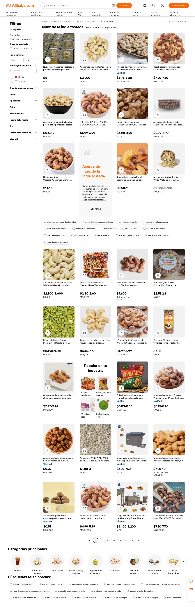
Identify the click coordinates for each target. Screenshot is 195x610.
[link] (191, 581)
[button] (113, 5)
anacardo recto (79, 235)
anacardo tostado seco (127, 235)
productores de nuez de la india (70, 591)
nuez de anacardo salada (56, 242)
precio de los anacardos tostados (60, 222)
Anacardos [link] (109, 21)
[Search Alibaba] (76, 5)
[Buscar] (124, 5)
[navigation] (23, 281)
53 (132, 540)
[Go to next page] (138, 540)
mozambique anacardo (83, 229)
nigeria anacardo (128, 222)
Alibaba (45, 21)
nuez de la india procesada (155, 222)
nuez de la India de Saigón (114, 597)
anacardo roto (108, 229)
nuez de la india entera (55, 229)
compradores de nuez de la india (82, 584)
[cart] (154, 6)
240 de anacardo (172, 597)
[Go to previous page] (89, 540)
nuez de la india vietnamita (140, 591)
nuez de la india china (154, 229)
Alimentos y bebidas (63, 21)
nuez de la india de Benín (54, 597)
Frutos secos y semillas (88, 21)
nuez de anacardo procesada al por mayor (160, 584)
